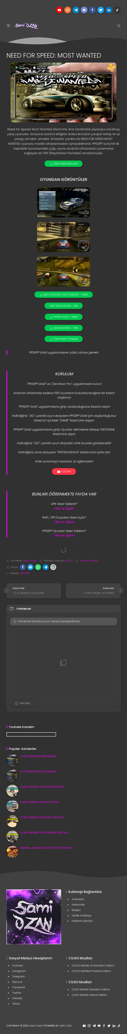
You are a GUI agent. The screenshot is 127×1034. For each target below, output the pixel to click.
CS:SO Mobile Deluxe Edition (89, 995)
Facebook (18, 987)
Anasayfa (78, 899)
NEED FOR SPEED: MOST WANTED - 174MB (63, 294)
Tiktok (16, 1004)
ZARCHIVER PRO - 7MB (63, 328)
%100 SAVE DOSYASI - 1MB (63, 305)
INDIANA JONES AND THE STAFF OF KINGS (46, 848)
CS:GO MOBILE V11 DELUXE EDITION (42, 787)
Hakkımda (78, 905)
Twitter (16, 993)
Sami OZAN (35, 1025)
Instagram (19, 971)
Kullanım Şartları (82, 921)
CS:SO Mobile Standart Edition (91, 989)
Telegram (18, 976)
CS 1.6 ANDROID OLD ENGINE (38, 771)
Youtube (64, 471)
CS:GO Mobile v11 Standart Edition (93, 965)
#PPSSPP (25, 573)
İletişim (76, 910)
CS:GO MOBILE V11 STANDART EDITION (44, 833)
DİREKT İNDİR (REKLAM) (63, 163)
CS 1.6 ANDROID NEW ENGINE (38, 756)
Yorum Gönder (89, 560)
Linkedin (17, 998)
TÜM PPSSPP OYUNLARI (63, 339)
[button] (23, 567)
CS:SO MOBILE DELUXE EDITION (39, 802)
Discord (17, 982)
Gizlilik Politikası (81, 915)
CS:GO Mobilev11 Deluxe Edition (91, 971)
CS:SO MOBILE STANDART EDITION (41, 817)
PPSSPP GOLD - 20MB (64, 317)
